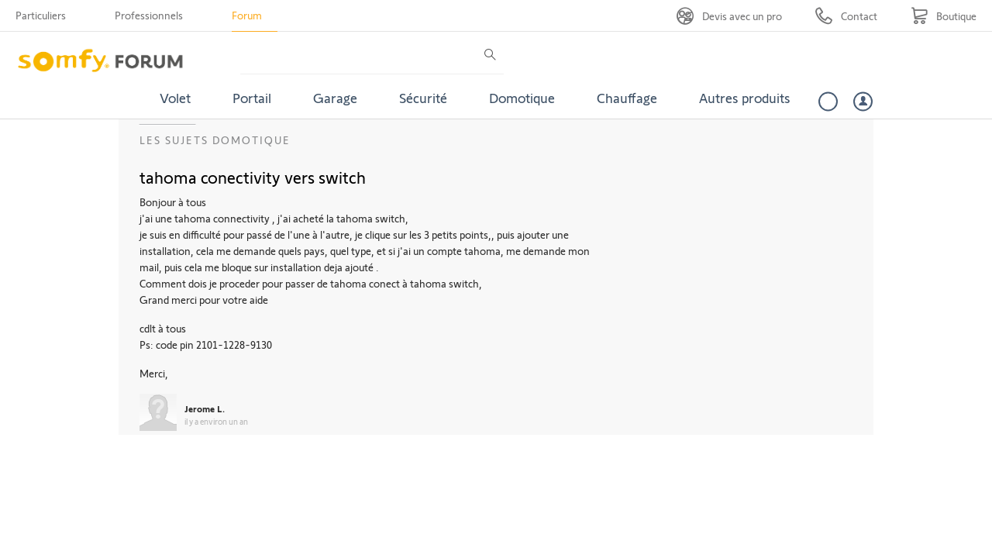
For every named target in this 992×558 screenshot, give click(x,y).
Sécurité (423, 97)
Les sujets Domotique (215, 139)
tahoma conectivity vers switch (253, 177)
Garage (335, 97)
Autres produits (744, 97)
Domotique (522, 97)
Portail (251, 97)
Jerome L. (204, 408)
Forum (247, 15)
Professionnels (149, 15)
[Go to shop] (943, 15)
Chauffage (627, 97)
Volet (175, 97)
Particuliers (41, 15)
